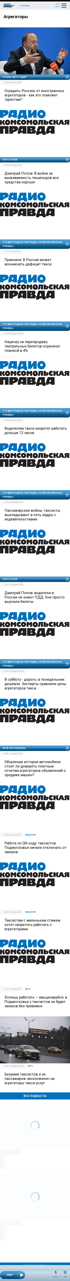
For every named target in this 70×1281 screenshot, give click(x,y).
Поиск (57, 5)
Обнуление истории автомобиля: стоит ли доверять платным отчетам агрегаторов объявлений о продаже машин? (35, 768)
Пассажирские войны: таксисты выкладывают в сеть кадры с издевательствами (32, 514)
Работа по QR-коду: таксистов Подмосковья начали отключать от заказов (35, 847)
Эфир (65, 1277)
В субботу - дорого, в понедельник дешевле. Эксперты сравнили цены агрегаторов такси (35, 683)
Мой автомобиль (14, 748)
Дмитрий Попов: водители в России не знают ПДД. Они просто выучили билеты (34, 597)
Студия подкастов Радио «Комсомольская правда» (32, 244)
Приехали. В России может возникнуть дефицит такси (27, 262)
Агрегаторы (16, 16)
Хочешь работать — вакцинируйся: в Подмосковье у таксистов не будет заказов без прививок (35, 1001)
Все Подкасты (35, 1096)
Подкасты (55, 1277)
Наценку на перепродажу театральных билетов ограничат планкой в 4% (32, 346)
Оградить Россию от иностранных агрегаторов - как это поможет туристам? (34, 95)
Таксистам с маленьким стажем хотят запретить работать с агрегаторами (32, 924)
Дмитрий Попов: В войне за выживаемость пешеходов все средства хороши (31, 177)
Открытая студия (14, 77)
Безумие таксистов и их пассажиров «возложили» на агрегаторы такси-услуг (29, 1078)
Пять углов (10, 159)
